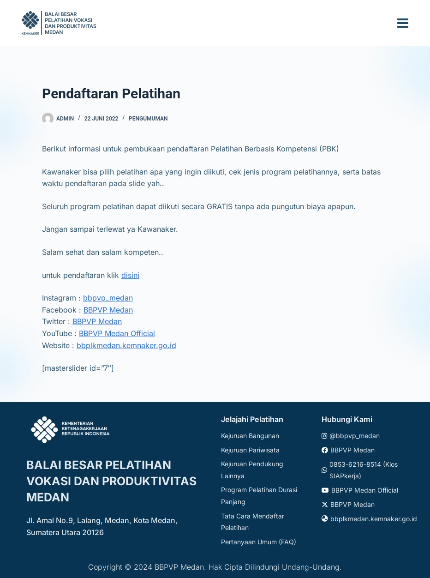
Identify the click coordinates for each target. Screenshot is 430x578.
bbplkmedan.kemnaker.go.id (126, 345)
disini (130, 275)
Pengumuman (148, 118)
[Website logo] (60, 23)
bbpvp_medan (108, 297)
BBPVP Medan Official (117, 333)
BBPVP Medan (108, 309)
